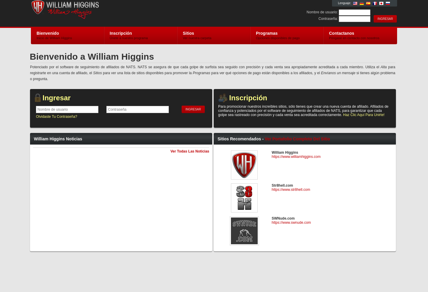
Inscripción (248, 98)
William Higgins (101, 13)
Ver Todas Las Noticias (190, 151)
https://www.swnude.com (291, 222)
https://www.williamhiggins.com (296, 157)
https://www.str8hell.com (291, 190)
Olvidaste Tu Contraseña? (56, 117)
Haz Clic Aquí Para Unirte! (363, 115)
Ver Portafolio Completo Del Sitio (297, 139)
